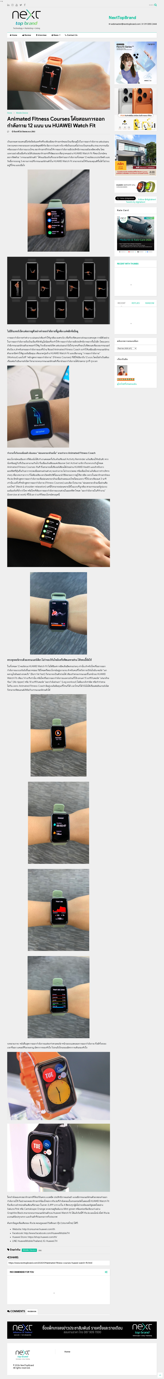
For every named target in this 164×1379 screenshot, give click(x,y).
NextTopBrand (122, 17)
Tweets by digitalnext (135, 202)
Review (26, 35)
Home (13, 35)
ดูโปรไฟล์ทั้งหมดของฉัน (127, 384)
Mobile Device (22, 113)
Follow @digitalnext (147, 199)
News (56, 35)
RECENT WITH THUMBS (128, 264)
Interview (41, 35)
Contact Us (71, 35)
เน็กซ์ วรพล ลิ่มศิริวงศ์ (125, 379)
